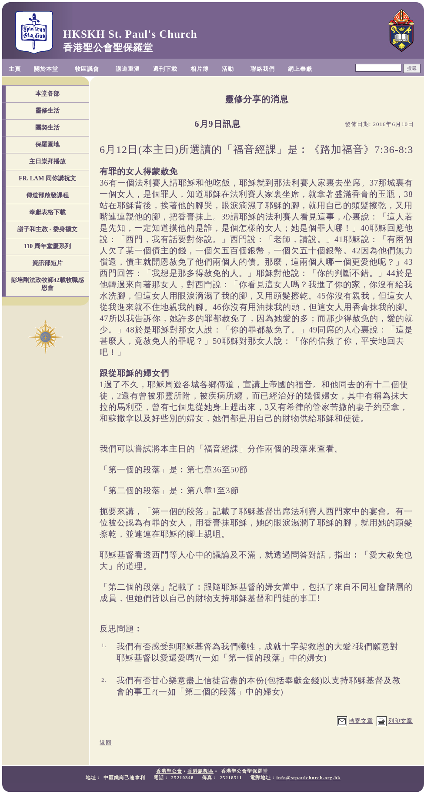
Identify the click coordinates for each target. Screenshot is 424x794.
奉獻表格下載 (47, 212)
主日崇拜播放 (47, 161)
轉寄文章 (361, 721)
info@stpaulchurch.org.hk (308, 777)
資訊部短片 (47, 263)
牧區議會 (87, 69)
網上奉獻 (300, 69)
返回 (106, 742)
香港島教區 (200, 771)
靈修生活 (47, 110)
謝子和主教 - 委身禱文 (47, 229)
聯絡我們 (262, 69)
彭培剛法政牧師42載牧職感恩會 (47, 284)
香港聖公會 (169, 771)
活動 (228, 69)
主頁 (15, 69)
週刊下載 (165, 69)
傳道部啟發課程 (47, 195)
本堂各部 (47, 93)
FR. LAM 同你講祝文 (47, 178)
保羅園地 (47, 144)
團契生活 (47, 127)
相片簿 (199, 69)
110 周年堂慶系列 (47, 246)
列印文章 (400, 721)
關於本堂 (46, 69)
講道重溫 (128, 69)
